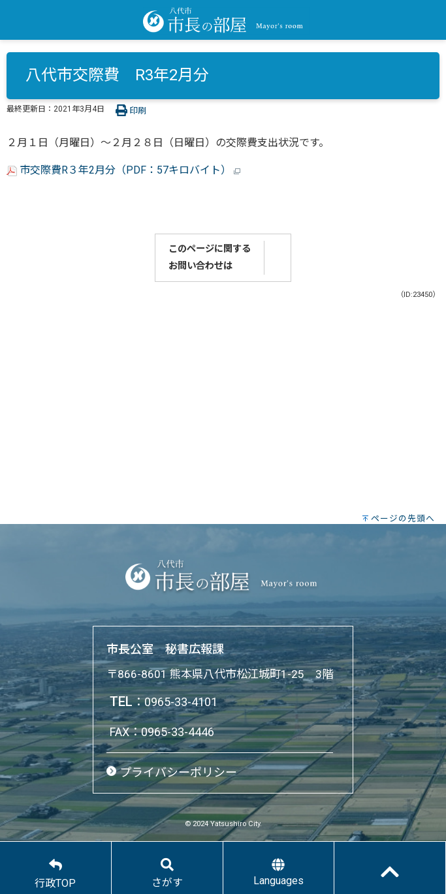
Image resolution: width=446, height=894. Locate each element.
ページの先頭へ (403, 518)
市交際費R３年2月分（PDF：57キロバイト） (123, 170)
